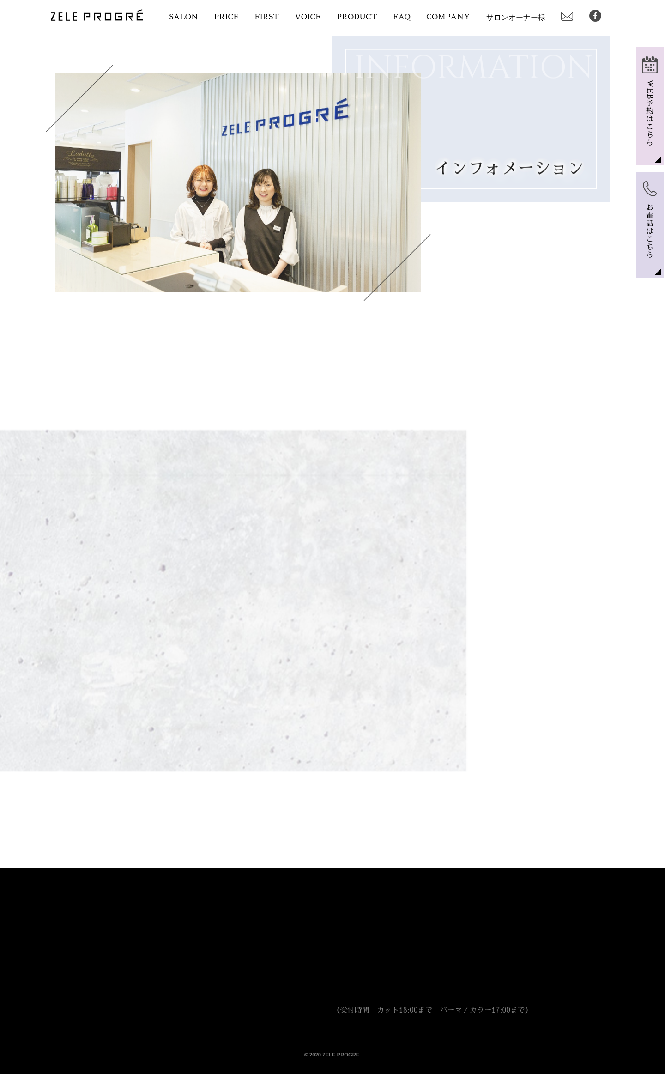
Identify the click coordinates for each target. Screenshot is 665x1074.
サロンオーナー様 (515, 17)
